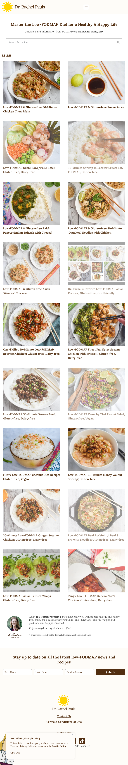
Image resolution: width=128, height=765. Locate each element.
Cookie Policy (59, 746)
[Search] (118, 42)
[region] (40, 746)
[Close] (72, 734)
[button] (86, 7)
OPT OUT (15, 752)
